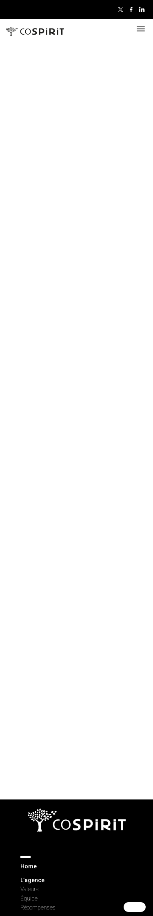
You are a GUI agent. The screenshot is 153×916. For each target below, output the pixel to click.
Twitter (120, 9)
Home (28, 866)
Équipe (29, 898)
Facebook (131, 9)
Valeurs (29, 889)
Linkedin (141, 9)
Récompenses (37, 907)
